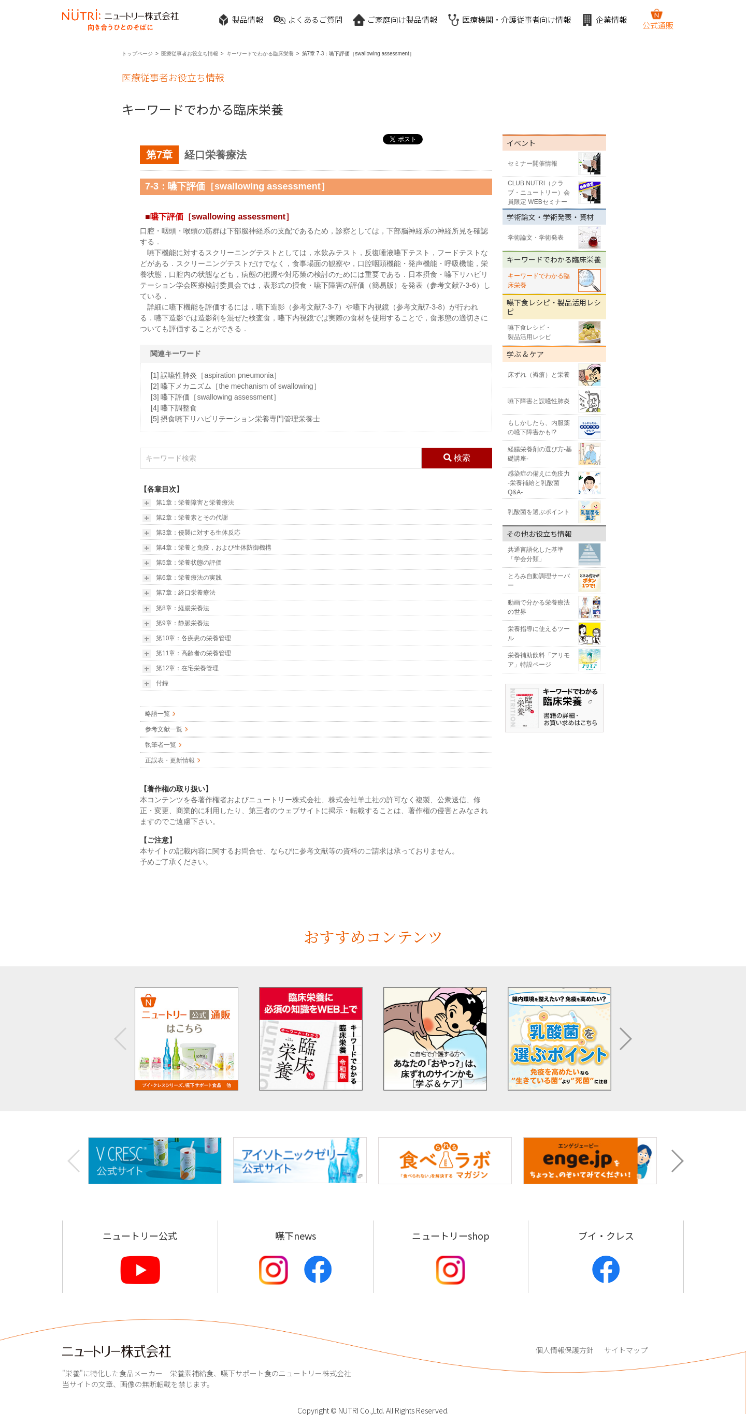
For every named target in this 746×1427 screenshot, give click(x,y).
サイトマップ (626, 1350)
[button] (625, 1038)
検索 (456, 457)
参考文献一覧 (163, 729)
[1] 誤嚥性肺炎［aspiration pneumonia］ (216, 375)
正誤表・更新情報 (170, 760)
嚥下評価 (166, 216)
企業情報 (604, 20)
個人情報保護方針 (565, 1350)
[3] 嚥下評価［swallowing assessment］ (215, 397)
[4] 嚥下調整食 (174, 408)
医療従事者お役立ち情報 (189, 53)
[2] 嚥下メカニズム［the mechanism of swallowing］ (236, 386)
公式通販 (657, 19)
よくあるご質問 (308, 20)
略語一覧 (157, 713)
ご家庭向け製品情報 (395, 20)
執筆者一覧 (160, 744)
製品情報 (240, 20)
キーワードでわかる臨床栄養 (260, 53)
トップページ (137, 53)
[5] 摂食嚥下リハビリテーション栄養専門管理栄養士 (235, 419)
